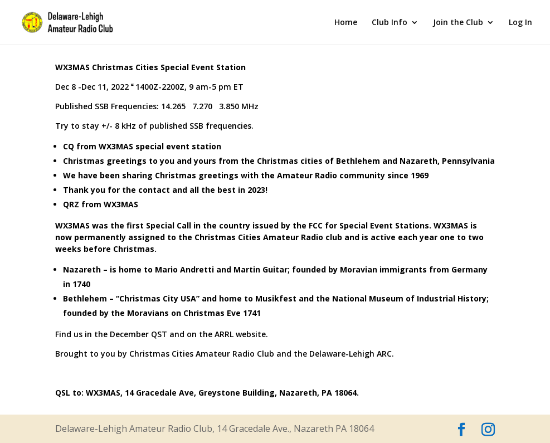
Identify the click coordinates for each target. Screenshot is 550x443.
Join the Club (458, 22)
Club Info (389, 22)
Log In (520, 22)
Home (345, 22)
